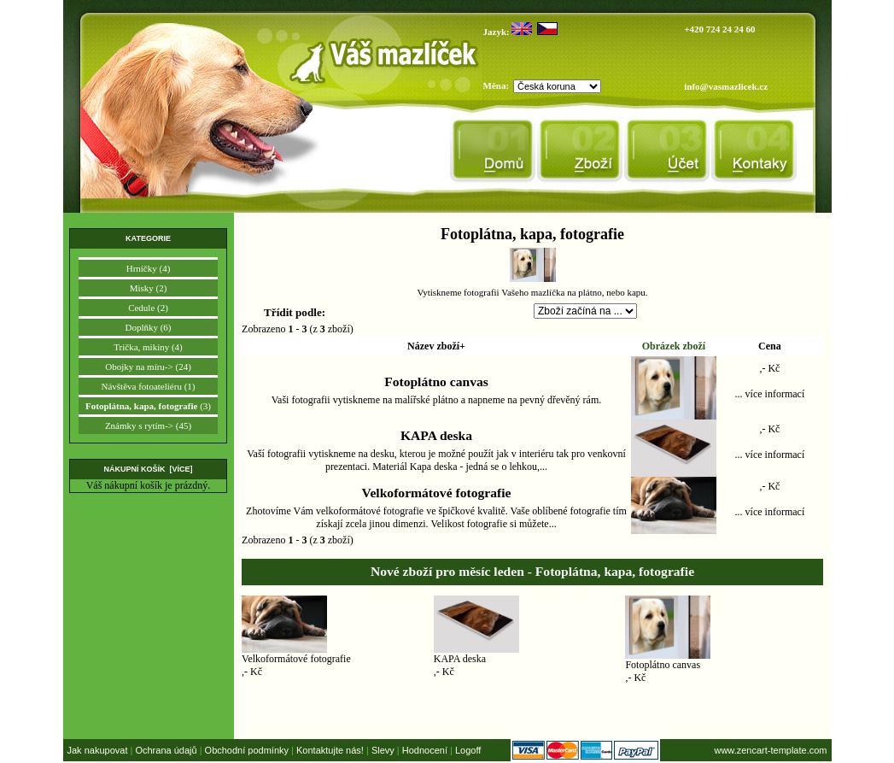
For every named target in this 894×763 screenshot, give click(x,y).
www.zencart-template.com (770, 750)
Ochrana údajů (165, 750)
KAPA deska (436, 435)
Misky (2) (148, 288)
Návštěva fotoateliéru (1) (149, 386)
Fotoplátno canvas (436, 381)
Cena (769, 346)
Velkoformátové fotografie (436, 492)
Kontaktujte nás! (330, 750)
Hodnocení (424, 750)
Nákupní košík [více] (147, 469)
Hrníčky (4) (148, 268)
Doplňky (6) (148, 327)
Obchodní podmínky (247, 750)
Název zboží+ (436, 346)
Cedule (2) (148, 307)
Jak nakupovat (97, 750)
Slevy (382, 750)
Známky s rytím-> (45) (148, 425)
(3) (148, 406)
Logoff (468, 750)
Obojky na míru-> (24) (148, 366)
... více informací (770, 394)
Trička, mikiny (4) (148, 347)
